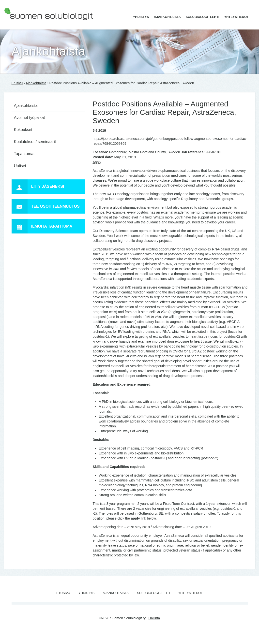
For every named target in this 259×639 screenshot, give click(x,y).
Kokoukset (23, 130)
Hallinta (154, 618)
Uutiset (20, 166)
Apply (97, 162)
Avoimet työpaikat (29, 118)
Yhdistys (141, 17)
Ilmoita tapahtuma (42, 226)
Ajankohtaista (167, 17)
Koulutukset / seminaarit (35, 142)
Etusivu (17, 83)
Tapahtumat (24, 154)
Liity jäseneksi (38, 186)
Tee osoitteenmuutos (46, 206)
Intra (130, 41)
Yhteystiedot (236, 17)
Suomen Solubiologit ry (22, 23)
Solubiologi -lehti (202, 17)
